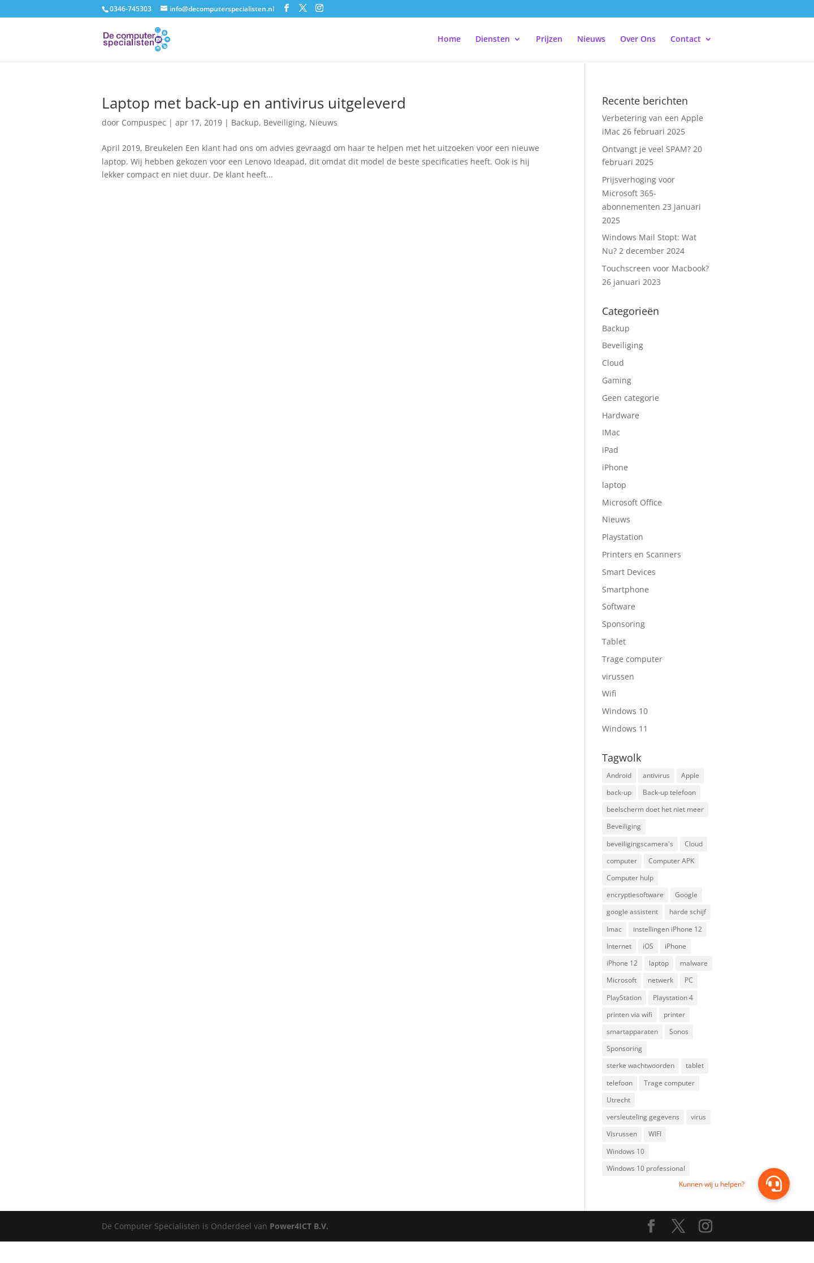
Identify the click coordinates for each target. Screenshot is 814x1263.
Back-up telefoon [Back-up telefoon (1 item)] (669, 793)
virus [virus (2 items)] (698, 1135)
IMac (611, 432)
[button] (774, 1184)
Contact (685, 40)
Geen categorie (630, 397)
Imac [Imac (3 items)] (614, 937)
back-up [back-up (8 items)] (619, 793)
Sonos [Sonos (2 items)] (679, 1045)
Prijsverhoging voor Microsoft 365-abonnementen (638, 193)
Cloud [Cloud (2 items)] (694, 848)
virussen (618, 676)
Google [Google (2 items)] (686, 901)
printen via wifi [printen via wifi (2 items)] (629, 1027)
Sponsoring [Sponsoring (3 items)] (624, 1063)
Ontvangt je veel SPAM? (646, 149)
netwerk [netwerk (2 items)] (660, 991)
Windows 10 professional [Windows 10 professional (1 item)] (646, 1189)
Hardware (620, 415)
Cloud (613, 362)
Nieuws (591, 40)
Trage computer (632, 659)
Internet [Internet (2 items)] (619, 956)
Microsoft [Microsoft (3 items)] (622, 991)
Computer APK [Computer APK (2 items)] (671, 866)
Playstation (622, 536)
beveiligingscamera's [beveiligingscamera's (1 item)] (640, 848)
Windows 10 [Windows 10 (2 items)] (625, 1171)
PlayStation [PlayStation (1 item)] (624, 1009)
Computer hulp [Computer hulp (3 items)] (630, 883)
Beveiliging (284, 122)
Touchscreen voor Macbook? (655, 268)
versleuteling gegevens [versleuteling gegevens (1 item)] (643, 1135)
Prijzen (549, 40)
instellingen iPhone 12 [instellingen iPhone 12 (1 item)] (667, 937)
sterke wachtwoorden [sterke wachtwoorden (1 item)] (640, 1081)
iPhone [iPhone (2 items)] (675, 956)
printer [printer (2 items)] (674, 1027)
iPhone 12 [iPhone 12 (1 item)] (622, 973)
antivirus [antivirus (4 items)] (656, 776)
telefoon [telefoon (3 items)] (620, 1099)
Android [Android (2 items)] (619, 776)
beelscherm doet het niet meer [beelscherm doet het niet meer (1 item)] (655, 811)
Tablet (614, 641)
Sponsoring (623, 623)
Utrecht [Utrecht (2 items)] (618, 1117)
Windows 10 (625, 711)
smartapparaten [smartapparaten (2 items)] (632, 1045)
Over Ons (638, 40)
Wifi (609, 693)
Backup (245, 122)
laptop (614, 484)
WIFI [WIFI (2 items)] (654, 1153)
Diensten (492, 40)
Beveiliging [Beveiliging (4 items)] (624, 829)
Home (449, 40)
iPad (610, 449)
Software (618, 606)
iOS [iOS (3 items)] (648, 956)
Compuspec (144, 122)
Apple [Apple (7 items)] (690, 776)
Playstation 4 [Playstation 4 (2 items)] (673, 1009)
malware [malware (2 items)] (694, 973)
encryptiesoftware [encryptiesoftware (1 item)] (635, 901)
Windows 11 (625, 728)
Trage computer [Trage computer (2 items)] (669, 1099)
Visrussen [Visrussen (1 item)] (622, 1153)
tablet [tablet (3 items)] (695, 1081)
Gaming (616, 380)
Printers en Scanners (641, 554)
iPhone (615, 467)
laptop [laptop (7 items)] (659, 973)
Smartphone (625, 589)
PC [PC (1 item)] (689, 991)
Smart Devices (629, 571)
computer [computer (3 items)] (622, 866)
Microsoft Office (632, 502)
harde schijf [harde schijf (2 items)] (687, 919)
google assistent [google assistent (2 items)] (632, 919)
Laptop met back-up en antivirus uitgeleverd (254, 103)
